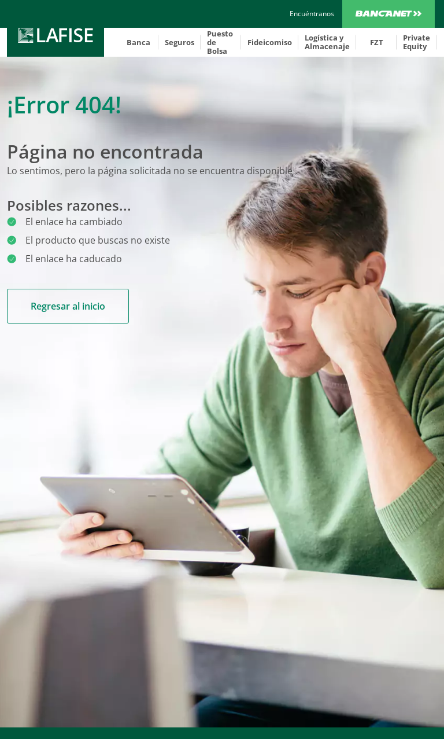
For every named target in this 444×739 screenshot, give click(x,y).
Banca (138, 42)
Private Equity (416, 42)
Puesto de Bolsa (220, 42)
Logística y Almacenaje (327, 42)
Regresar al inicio (68, 306)
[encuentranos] (312, 14)
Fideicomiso (269, 42)
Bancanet (388, 14)
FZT (376, 42)
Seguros (179, 42)
